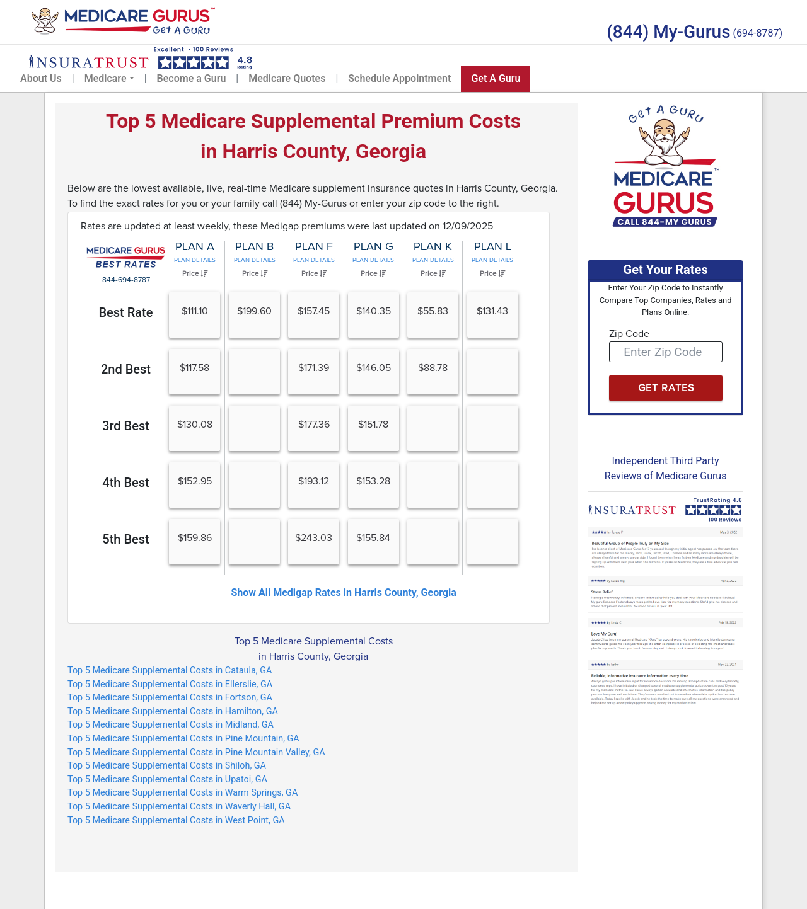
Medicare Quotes (286, 78)
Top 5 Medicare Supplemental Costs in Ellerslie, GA (169, 684)
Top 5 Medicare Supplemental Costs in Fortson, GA (169, 697)
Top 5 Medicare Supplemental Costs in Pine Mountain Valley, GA (196, 752)
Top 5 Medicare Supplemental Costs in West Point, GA (176, 820)
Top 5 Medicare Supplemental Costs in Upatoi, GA (167, 779)
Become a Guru (191, 78)
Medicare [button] (105, 78)
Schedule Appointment (399, 78)
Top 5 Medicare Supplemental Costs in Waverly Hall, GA (179, 806)
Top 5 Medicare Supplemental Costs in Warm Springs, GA (182, 792)
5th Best (125, 539)
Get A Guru (495, 78)
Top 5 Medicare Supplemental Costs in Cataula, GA (169, 670)
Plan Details (195, 260)
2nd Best (126, 369)
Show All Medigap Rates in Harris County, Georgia (343, 592)
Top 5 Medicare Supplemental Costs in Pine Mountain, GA (183, 738)
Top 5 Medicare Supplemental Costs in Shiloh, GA (166, 765)
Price (194, 273)
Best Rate (125, 312)
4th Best (125, 482)
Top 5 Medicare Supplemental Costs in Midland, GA (170, 724)
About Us (41, 78)
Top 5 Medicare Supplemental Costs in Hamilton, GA (172, 711)
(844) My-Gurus (668, 31)
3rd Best (125, 425)
